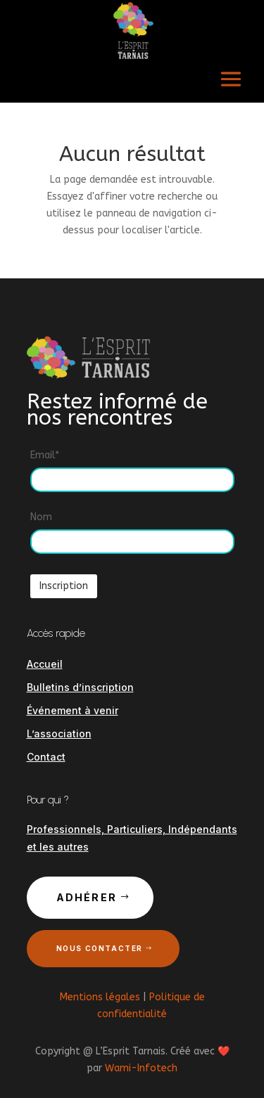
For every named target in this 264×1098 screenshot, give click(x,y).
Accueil (45, 664)
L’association (59, 733)
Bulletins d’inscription (80, 687)
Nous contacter (99, 948)
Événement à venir (72, 710)
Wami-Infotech (141, 1068)
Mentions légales (100, 997)
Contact (46, 757)
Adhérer (87, 897)
